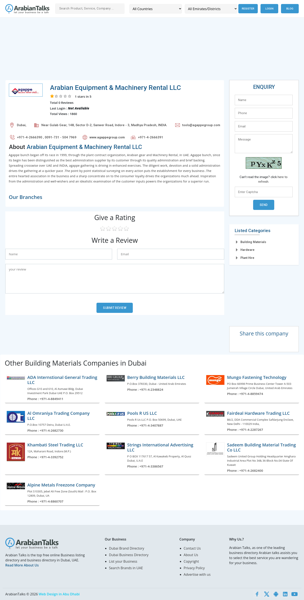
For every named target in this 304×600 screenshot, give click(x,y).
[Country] (155, 8)
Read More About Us (22, 565)
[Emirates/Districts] (210, 8)
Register (247, 8)
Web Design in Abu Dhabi (59, 594)
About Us (191, 555)
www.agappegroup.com (107, 137)
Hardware (247, 249)
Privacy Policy (194, 568)
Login (269, 8)
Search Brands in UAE (126, 568)
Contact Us (192, 548)
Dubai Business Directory (128, 555)
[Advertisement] (132, 50)
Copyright (191, 561)
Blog (289, 8)
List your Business (123, 561)
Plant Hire (247, 257)
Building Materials (253, 242)
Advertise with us (197, 574)
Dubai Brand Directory (126, 548)
